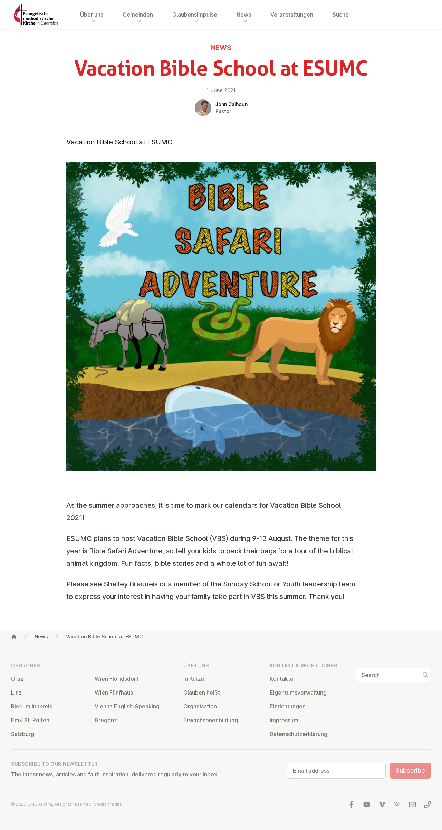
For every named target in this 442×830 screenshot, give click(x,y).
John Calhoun (231, 104)
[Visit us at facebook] (351, 804)
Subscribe (410, 770)
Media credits (108, 804)
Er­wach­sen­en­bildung (210, 720)
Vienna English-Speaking (127, 706)
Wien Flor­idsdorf (116, 678)
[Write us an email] (412, 804)
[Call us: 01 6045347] (427, 804)
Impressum (284, 720)
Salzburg (22, 734)
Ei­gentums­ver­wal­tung (298, 692)
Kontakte (282, 678)
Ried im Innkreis (31, 706)
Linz (16, 692)
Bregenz (106, 720)
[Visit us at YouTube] (366, 804)
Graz (17, 678)
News (41, 636)
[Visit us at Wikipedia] (397, 804)
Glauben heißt (201, 692)
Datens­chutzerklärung (298, 734)
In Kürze (193, 678)
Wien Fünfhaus (114, 692)
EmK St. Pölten (30, 720)
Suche (341, 14)
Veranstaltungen (291, 14)
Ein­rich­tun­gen (288, 706)
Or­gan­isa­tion (200, 706)
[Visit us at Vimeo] (381, 804)
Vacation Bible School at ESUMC (104, 636)
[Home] (14, 636)
